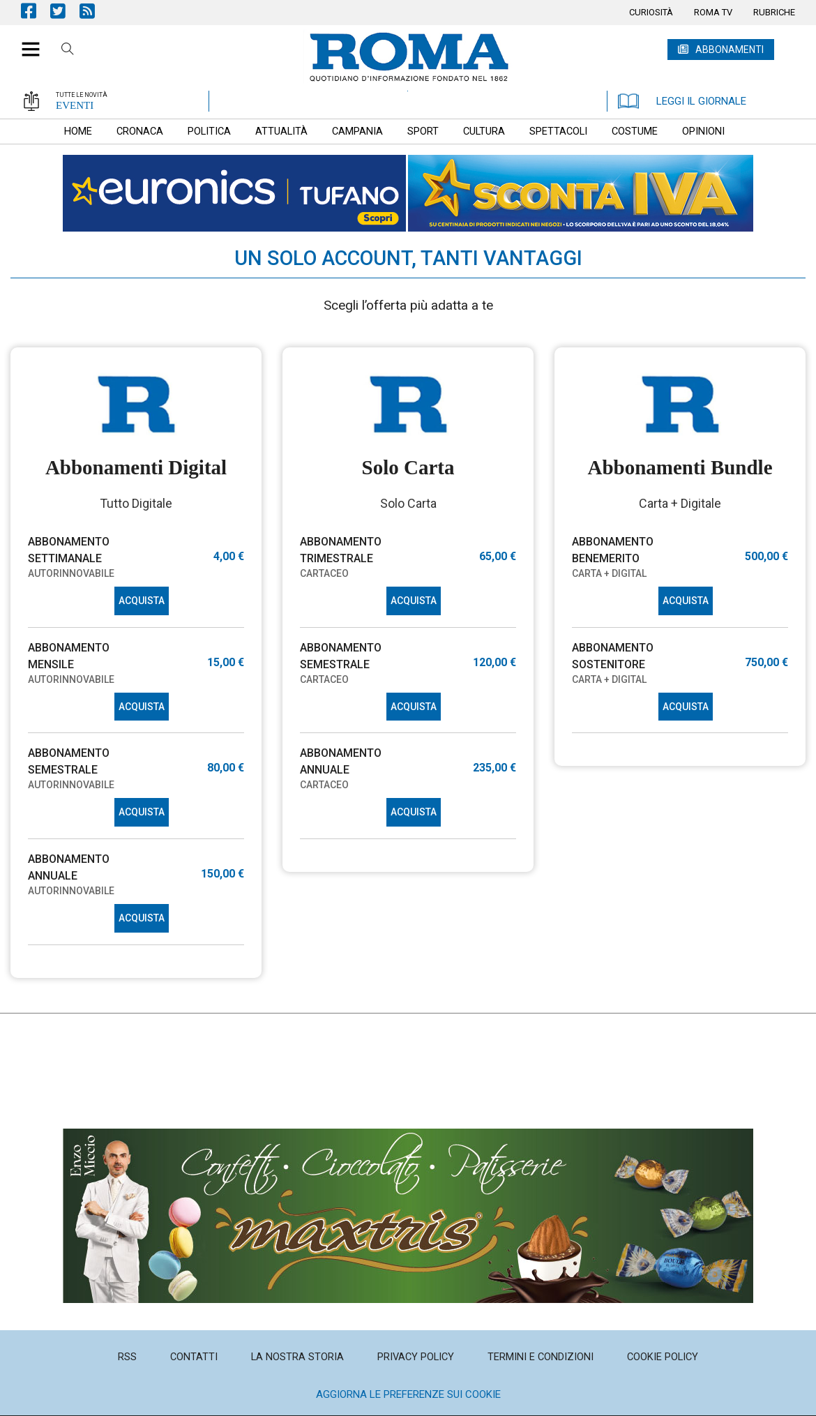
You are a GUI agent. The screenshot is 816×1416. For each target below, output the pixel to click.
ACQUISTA (142, 600)
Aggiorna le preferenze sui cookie (408, 1394)
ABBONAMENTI (729, 49)
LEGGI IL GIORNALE (682, 101)
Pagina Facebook (35, 11)
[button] (25, 42)
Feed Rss (94, 11)
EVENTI (74, 105)
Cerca (67, 50)
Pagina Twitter (65, 11)
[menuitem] (651, 12)
